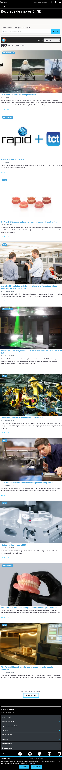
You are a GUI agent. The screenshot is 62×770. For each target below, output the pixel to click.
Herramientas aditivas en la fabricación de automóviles (22, 418)
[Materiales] (31, 739)
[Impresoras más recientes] (31, 726)
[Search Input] (26, 31)
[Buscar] (55, 31)
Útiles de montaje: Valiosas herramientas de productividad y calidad (27, 483)
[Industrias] (31, 730)
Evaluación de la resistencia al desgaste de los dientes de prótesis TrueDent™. (31, 608)
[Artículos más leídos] (31, 721)
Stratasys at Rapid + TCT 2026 (12, 159)
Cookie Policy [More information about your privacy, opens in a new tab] (32, 763)
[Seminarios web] (31, 735)
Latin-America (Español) (41, 2)
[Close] (59, 762)
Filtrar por (40, 40)
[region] (31, 764)
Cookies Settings (24, 766)
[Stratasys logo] (3, 2)
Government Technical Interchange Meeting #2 (19, 95)
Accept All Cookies (36, 766)
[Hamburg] (60, 2)
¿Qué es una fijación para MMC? (13, 545)
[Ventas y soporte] (31, 744)
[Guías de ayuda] (31, 717)
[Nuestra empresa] (31, 748)
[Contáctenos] (51, 2)
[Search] (56, 2)
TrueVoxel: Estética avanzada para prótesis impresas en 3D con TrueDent (29, 222)
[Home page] (2, 6)
